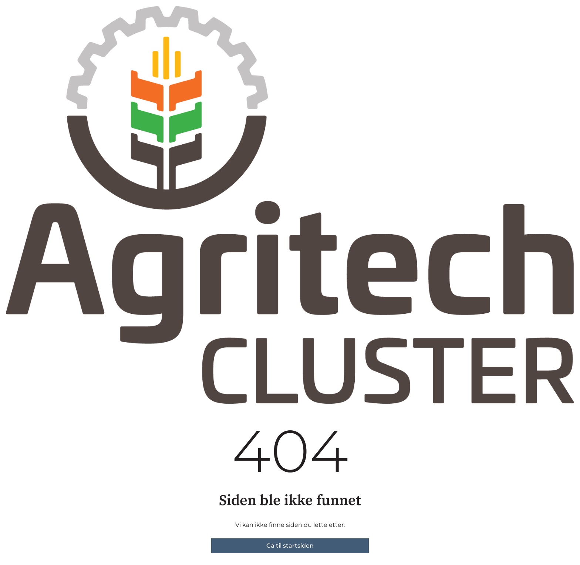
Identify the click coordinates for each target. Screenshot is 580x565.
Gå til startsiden (290, 545)
